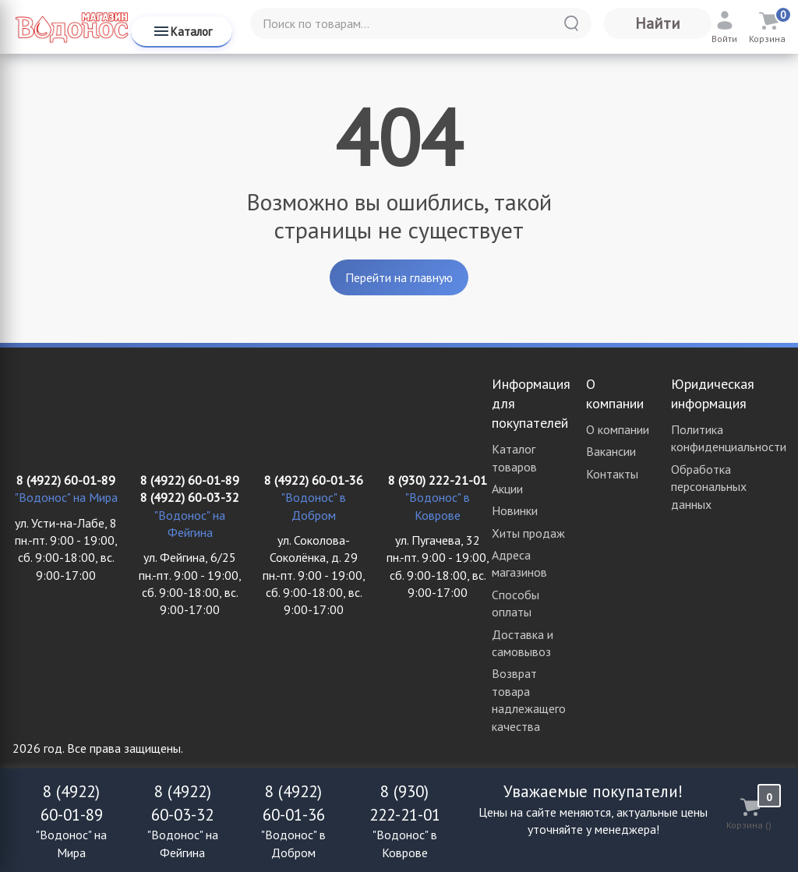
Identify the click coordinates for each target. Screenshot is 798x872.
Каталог (182, 31)
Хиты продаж (528, 533)
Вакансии (611, 451)
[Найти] (571, 23)
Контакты (612, 474)
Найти (657, 23)
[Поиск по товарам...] (420, 23)
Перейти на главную (399, 277)
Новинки (515, 510)
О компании (617, 429)
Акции (507, 488)
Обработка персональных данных (709, 486)
